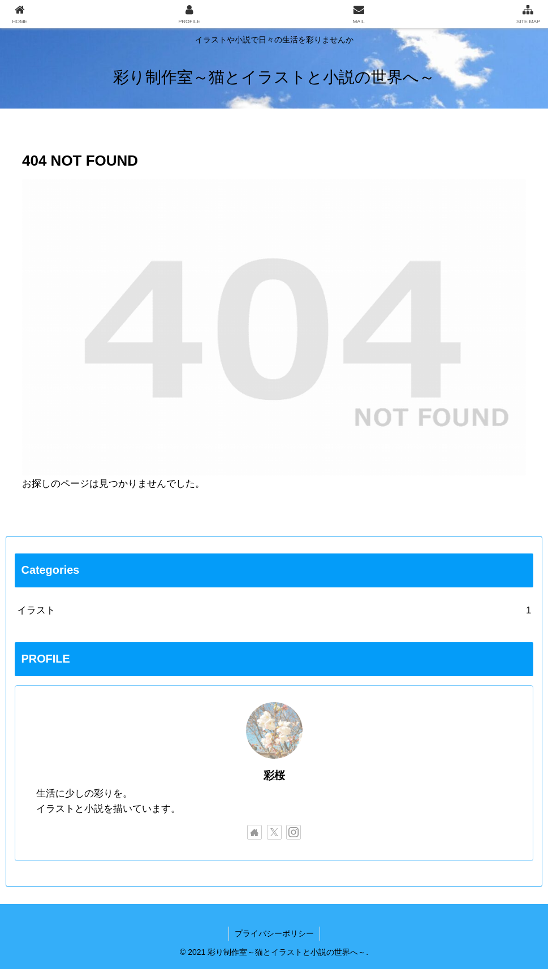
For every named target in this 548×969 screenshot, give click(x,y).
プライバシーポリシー (274, 933)
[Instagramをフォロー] (293, 832)
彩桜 (274, 775)
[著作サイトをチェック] (254, 832)
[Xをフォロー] (274, 832)
